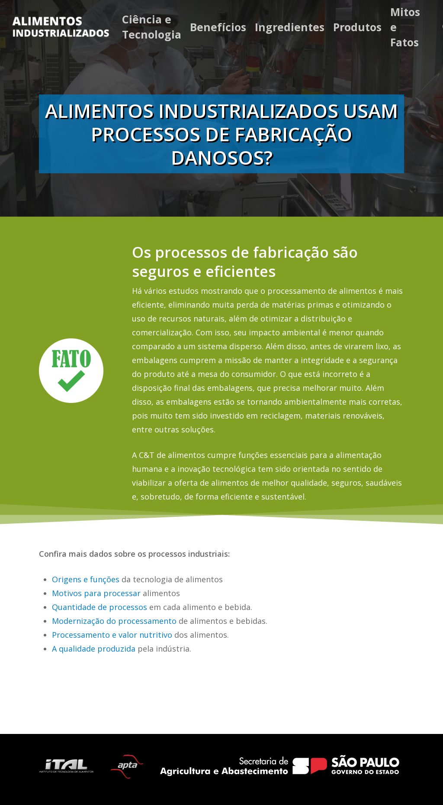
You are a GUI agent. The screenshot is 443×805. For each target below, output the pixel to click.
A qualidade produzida (93, 648)
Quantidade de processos (99, 607)
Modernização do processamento (114, 621)
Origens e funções (85, 579)
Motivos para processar (96, 593)
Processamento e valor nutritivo (112, 635)
